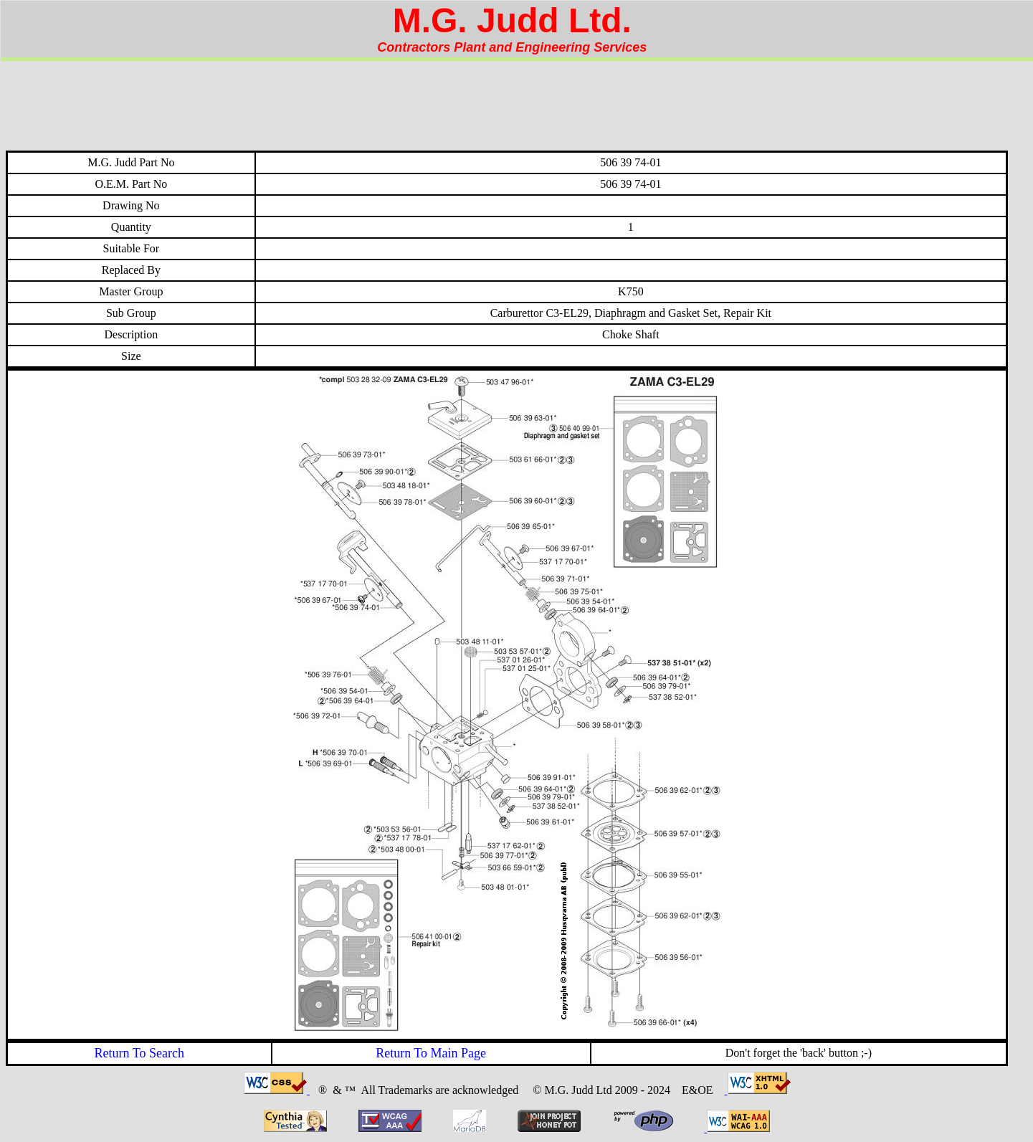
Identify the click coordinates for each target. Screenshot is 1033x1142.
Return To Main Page (431, 1053)
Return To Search (139, 1053)
